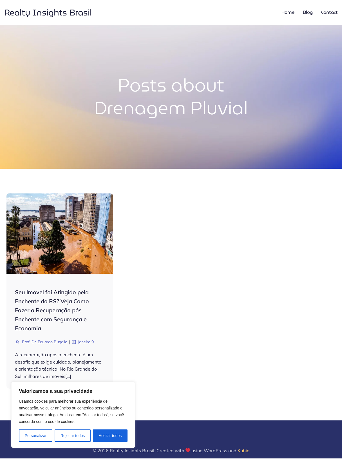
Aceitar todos (110, 435)
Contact (329, 12)
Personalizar (36, 435)
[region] (73, 415)
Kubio (243, 451)
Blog (308, 12)
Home (287, 12)
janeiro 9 (82, 342)
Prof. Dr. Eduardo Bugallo (41, 342)
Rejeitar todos (73, 435)
